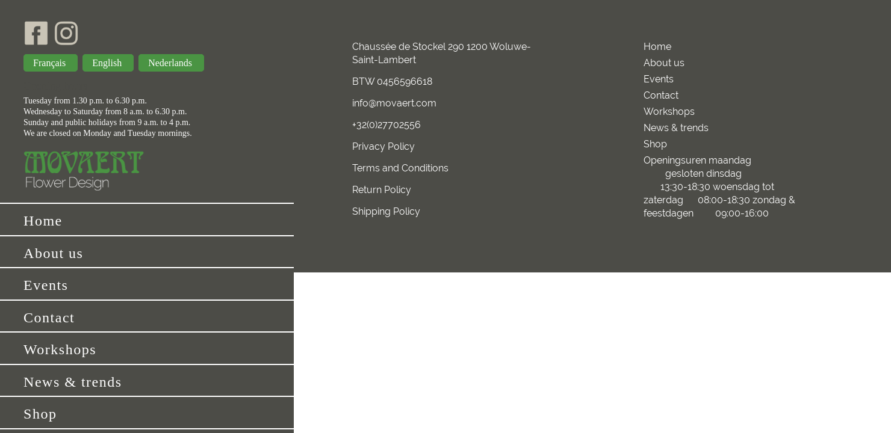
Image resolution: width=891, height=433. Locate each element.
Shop (40, 414)
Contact (49, 317)
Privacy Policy (383, 146)
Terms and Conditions (400, 168)
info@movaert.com (394, 103)
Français (50, 63)
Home (43, 221)
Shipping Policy (386, 211)
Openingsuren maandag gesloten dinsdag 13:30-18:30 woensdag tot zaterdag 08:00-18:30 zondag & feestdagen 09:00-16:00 (723, 187)
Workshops (59, 349)
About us (53, 253)
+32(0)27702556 (386, 125)
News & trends (72, 382)
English (108, 63)
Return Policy (381, 189)
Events (45, 285)
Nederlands (171, 63)
